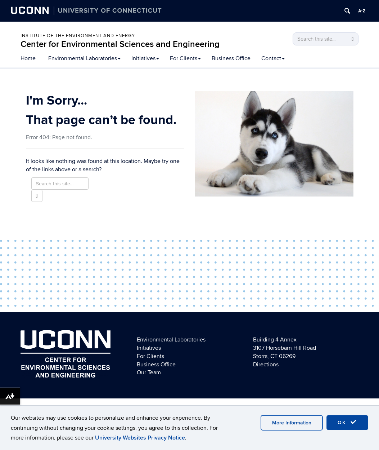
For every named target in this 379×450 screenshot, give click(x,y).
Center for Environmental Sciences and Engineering (120, 44)
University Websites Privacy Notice (140, 437)
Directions (266, 364)
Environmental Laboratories (84, 58)
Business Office (231, 58)
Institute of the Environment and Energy (78, 36)
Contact (273, 58)
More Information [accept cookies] (291, 423)
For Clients (185, 58)
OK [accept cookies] (347, 422)
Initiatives (145, 58)
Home (28, 58)
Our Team (149, 372)
